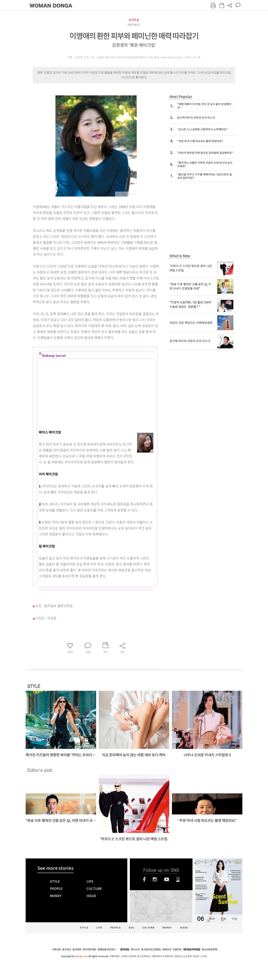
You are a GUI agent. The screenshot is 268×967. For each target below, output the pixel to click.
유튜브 (166, 879)
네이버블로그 (177, 879)
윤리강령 (76, 949)
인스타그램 (155, 879)
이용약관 (177, 949)
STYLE (134, 20)
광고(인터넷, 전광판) (151, 949)
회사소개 (135, 949)
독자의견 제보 (89, 949)
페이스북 (144, 879)
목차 (212, 919)
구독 (223, 919)
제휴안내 (166, 949)
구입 (234, 919)
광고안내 (66, 949)
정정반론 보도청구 (106, 949)
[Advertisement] (93, 399)
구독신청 (56, 949)
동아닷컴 (124, 949)
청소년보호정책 (209, 949)
